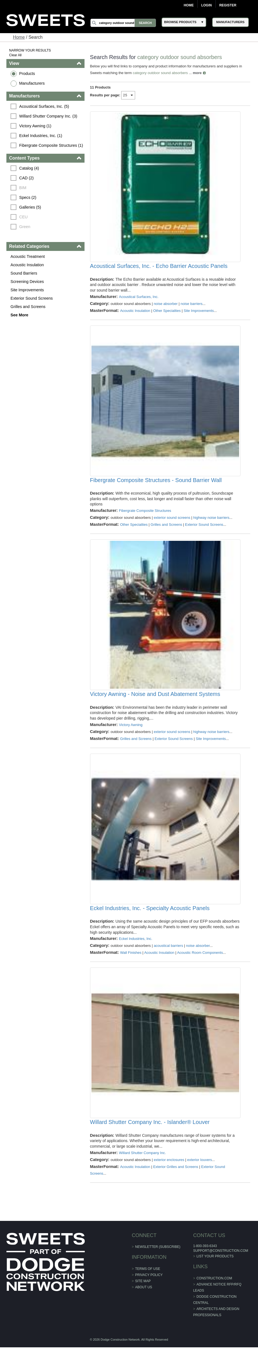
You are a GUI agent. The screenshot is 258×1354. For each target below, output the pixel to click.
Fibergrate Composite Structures (145, 513)
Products (27, 73)
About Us (143, 1294)
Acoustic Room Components (200, 958)
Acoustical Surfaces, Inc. (138, 298)
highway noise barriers (211, 520)
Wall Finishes (131, 958)
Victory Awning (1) (35, 126)
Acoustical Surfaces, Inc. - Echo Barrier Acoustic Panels (159, 267)
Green (24, 226)
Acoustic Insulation (27, 265)
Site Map (143, 1288)
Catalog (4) (29, 168)
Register (227, 5)
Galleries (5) (30, 207)
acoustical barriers (168, 951)
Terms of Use (147, 1275)
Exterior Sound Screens (32, 298)
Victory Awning (131, 729)
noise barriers (192, 305)
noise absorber (166, 305)
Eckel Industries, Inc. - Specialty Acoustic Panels (150, 913)
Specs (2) (27, 197)
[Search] (123, 23)
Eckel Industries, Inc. (135, 944)
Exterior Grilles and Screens (175, 1173)
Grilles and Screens (28, 306)
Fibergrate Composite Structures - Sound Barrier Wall (156, 483)
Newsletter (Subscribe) (157, 1253)
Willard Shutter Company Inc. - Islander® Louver (150, 1129)
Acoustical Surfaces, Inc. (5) (44, 106)
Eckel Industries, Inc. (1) (40, 135)
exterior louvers (199, 1166)
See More (19, 315)
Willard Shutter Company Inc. (142, 1159)
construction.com (214, 1285)
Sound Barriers (24, 273)
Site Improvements (27, 290)
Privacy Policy (149, 1282)
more (197, 73)
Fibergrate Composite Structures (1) (51, 145)
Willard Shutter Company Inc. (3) (48, 116)
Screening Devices (27, 281)
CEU (23, 217)
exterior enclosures (169, 1166)
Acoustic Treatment (28, 256)
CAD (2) (26, 178)
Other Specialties (167, 312)
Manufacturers (32, 83)
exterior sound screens (172, 520)
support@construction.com (220, 1257)
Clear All (15, 55)
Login (206, 5)
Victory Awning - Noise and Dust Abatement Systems (155, 698)
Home (189, 5)
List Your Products (215, 1263)
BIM (22, 187)
